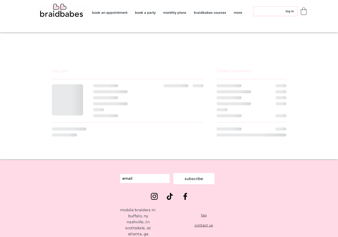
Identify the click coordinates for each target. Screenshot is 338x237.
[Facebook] (185, 196)
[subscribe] (194, 178)
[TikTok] (169, 196)
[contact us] (203, 225)
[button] (304, 11)
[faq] (203, 215)
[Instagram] (154, 196)
